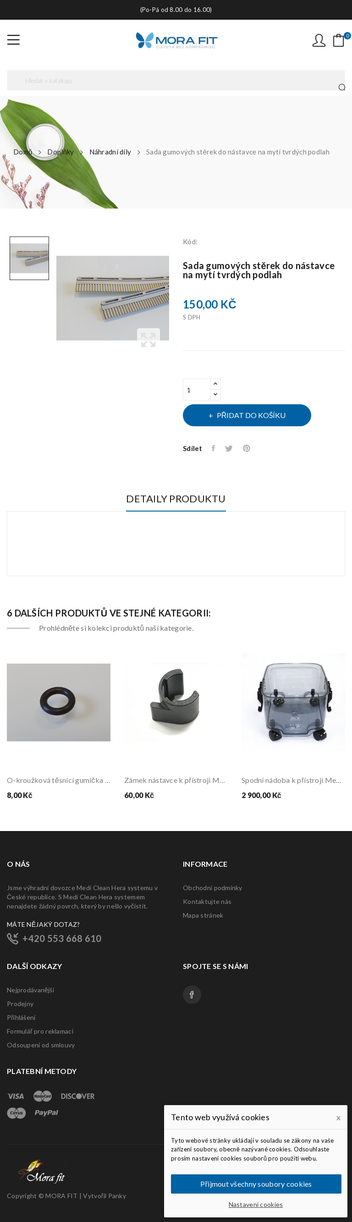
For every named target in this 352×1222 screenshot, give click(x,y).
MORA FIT (61, 1196)
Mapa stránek (203, 915)
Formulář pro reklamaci (40, 1031)
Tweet (229, 448)
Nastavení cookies (256, 1204)
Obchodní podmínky (212, 888)
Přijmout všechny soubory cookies (256, 1183)
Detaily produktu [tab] (176, 499)
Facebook (192, 994)
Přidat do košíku (250, 415)
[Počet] (196, 390)
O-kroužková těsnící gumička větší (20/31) (58, 780)
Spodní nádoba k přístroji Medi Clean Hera (293, 780)
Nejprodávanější (30, 990)
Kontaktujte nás (207, 901)
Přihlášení (21, 1017)
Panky (117, 1196)
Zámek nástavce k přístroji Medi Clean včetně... (176, 780)
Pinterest (247, 448)
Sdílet (213, 448)
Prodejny (20, 1003)
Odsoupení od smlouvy (41, 1045)
